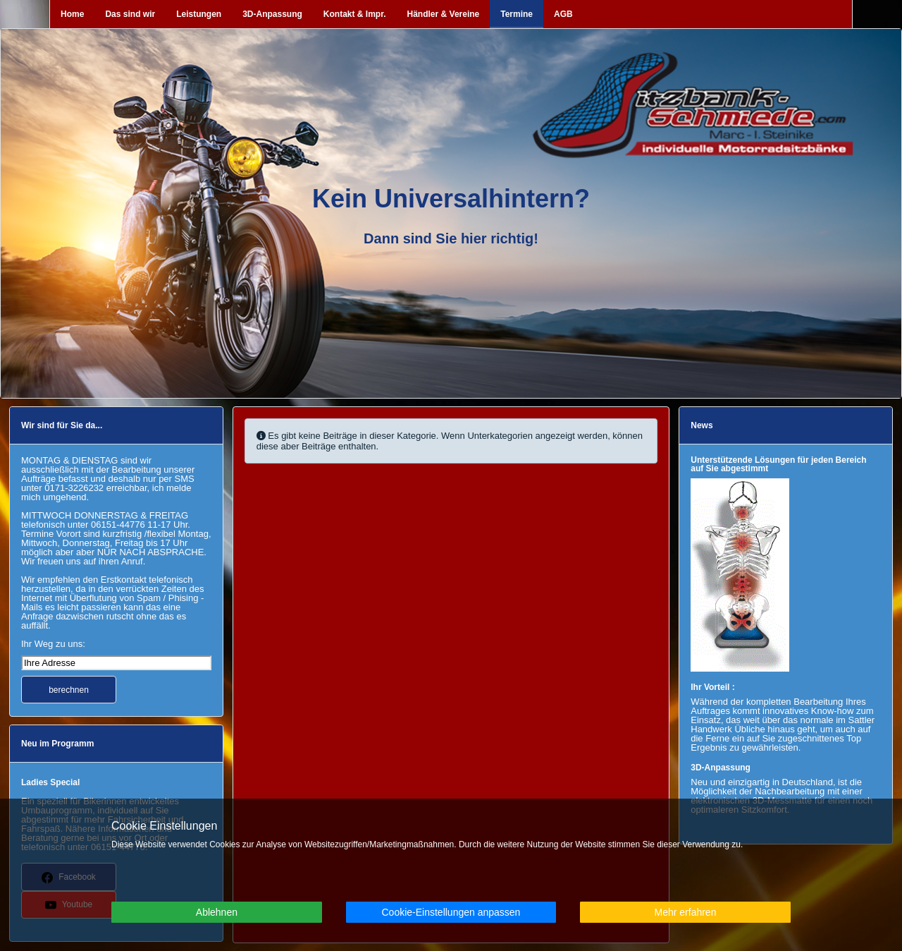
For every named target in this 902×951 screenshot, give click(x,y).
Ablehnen (216, 912)
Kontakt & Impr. (354, 14)
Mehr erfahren (686, 912)
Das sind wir (130, 14)
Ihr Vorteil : (712, 687)
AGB (563, 14)
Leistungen (198, 14)
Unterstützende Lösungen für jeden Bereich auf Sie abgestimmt (778, 464)
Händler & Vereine (443, 14)
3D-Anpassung (272, 14)
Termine (516, 14)
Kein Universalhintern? (451, 198)
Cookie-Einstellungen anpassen (450, 912)
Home (72, 14)
